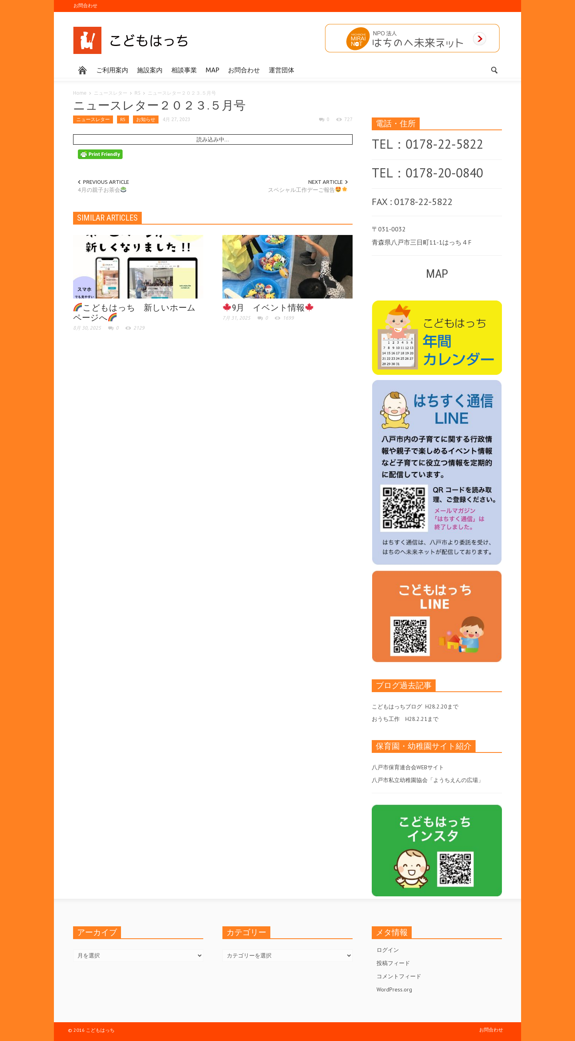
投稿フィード (393, 963)
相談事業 (184, 70)
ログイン (388, 949)
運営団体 (281, 70)
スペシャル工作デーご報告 (307, 189)
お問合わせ (85, 5)
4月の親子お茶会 (102, 189)
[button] (494, 69)
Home (80, 93)
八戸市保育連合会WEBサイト (408, 767)
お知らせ (145, 119)
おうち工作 (386, 719)
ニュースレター (110, 93)
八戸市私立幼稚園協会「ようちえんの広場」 (428, 780)
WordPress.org (394, 989)
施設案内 (150, 70)
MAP (212, 70)
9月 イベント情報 (268, 307)
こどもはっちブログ (397, 706)
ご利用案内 (112, 70)
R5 (138, 93)
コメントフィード (399, 976)
